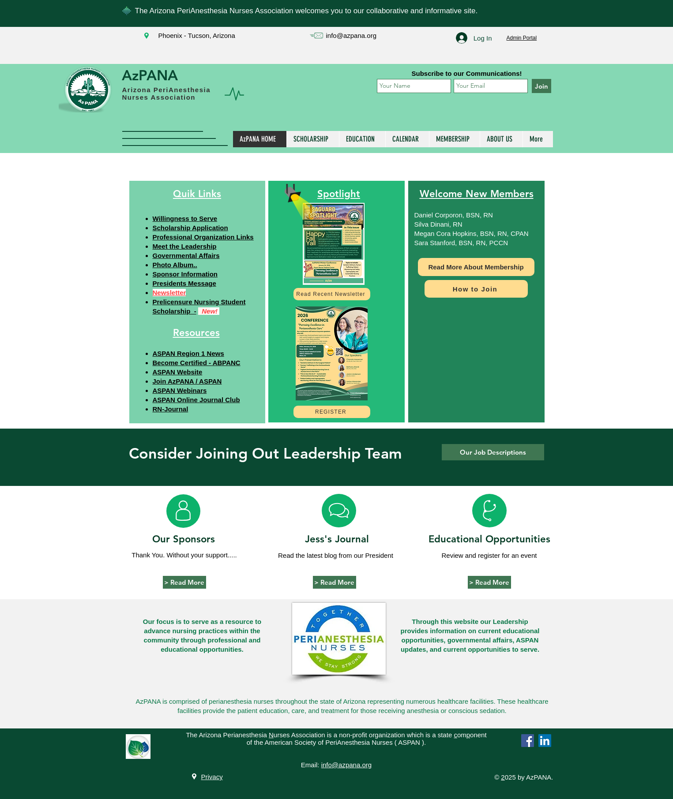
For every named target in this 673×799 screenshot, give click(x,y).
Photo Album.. (175, 265)
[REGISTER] (331, 412)
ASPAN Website (178, 372)
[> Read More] (184, 582)
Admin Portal (522, 38)
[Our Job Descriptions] (493, 452)
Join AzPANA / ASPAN (187, 381)
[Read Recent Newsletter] (331, 294)
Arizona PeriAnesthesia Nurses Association (166, 93)
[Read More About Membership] (476, 267)
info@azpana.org (351, 35)
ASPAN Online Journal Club (196, 399)
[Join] (541, 86)
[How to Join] (476, 289)
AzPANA (150, 75)
